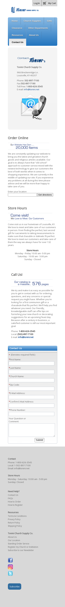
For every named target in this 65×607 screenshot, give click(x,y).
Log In (37, 3)
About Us (12, 539)
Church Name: (17, 376)
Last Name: (15, 367)
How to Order (14, 504)
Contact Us (13, 497)
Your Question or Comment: (17, 420)
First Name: (15, 359)
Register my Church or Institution (23, 549)
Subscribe (15, 588)
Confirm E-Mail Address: (22, 401)
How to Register (15, 507)
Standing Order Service (18, 546)
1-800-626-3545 (23, 464)
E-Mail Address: (17, 393)
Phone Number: (18, 410)
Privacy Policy (14, 521)
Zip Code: (14, 384)
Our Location (14, 542)
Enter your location (17, 191)
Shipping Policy (15, 528)
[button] (49, 2)
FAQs (10, 500)
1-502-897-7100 (22, 467)
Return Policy (14, 525)
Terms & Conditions (17, 518)
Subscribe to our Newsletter (21, 552)
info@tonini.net (31, 89)
